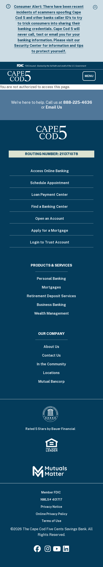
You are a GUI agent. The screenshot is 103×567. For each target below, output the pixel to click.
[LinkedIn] (66, 550)
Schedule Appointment (49, 183)
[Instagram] (48, 550)
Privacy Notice (51, 506)
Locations (51, 373)
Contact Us (51, 355)
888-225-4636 (77, 102)
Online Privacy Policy (51, 514)
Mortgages (51, 287)
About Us (51, 347)
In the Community (51, 364)
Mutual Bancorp (51, 382)
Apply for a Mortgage (49, 230)
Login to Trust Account (49, 242)
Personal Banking (51, 279)
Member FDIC (51, 492)
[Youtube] (57, 550)
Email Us (54, 107)
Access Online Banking (49, 171)
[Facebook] (38, 550)
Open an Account (49, 218)
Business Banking (51, 305)
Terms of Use (51, 521)
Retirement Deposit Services (51, 296)
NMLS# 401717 (51, 499)
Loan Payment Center (50, 195)
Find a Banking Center (49, 207)
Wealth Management (51, 313)
